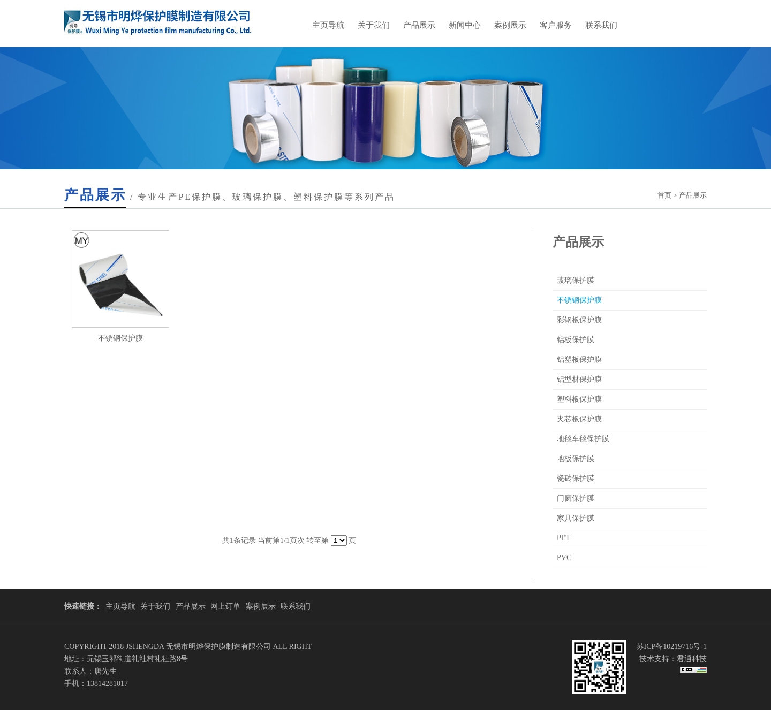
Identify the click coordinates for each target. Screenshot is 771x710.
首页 (664, 195)
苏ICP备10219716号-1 (672, 647)
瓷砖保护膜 (575, 478)
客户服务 (556, 25)
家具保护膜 (575, 518)
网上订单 (225, 606)
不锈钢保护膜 (579, 300)
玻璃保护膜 (575, 280)
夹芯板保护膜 (579, 419)
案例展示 (510, 25)
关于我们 (374, 25)
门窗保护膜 (575, 498)
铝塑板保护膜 (579, 360)
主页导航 (328, 25)
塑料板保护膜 (579, 399)
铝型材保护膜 (579, 379)
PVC (564, 558)
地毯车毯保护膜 (583, 439)
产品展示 (419, 25)
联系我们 (601, 25)
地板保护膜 (575, 459)
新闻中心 (465, 25)
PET (563, 538)
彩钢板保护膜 (579, 320)
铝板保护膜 (575, 340)
